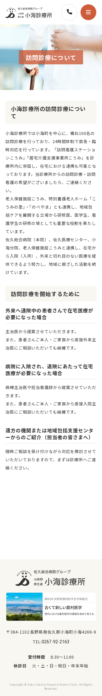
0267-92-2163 (55, 641)
